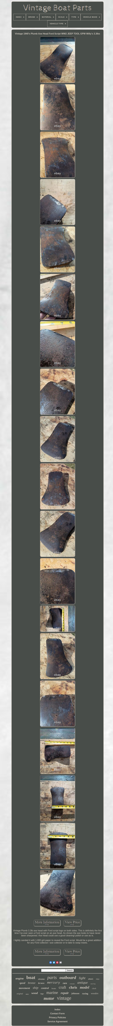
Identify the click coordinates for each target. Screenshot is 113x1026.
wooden (94, 993)
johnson (75, 993)
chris (73, 987)
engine (20, 978)
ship (35, 987)
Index (57, 1009)
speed (22, 983)
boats (54, 988)
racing (85, 993)
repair (65, 993)
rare (65, 983)
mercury (53, 983)
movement (24, 988)
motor (49, 998)
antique (82, 982)
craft (62, 987)
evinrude (72, 984)
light (82, 978)
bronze (31, 982)
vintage (64, 998)
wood (34, 993)
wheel (90, 979)
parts (52, 977)
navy (27, 994)
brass (41, 983)
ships (97, 979)
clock (94, 988)
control (45, 988)
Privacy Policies (57, 1017)
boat (30, 977)
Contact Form (57, 1013)
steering (93, 984)
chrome (41, 979)
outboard (67, 977)
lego (42, 994)
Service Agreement (57, 1021)
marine (52, 992)
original (20, 994)
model (84, 987)
